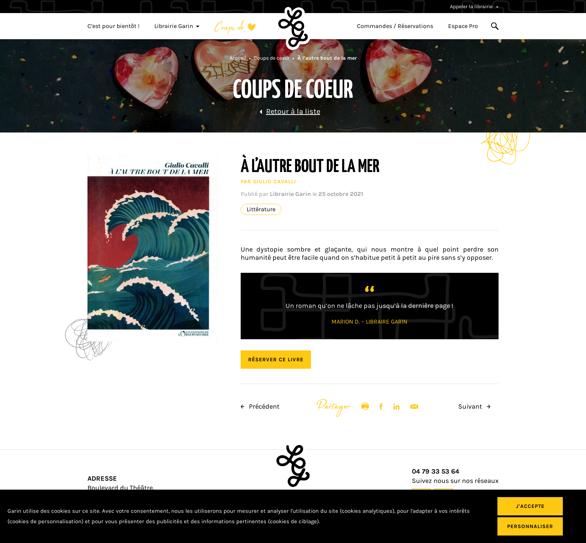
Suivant (474, 406)
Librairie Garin (177, 26)
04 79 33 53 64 (435, 471)
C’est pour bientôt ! (113, 26)
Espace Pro (463, 26)
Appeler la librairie (474, 6)
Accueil (237, 58)
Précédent (260, 406)
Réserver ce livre (275, 359)
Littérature (261, 209)
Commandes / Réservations (395, 26)
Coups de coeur (272, 58)
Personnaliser (530, 526)
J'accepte (530, 506)
